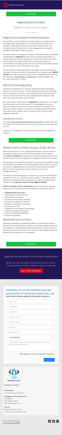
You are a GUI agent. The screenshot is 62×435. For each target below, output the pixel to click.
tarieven (30, 50)
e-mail (31, 124)
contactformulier (44, 124)
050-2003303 (31, 14)
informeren (54, 165)
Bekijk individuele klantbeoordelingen (15, 411)
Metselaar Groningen (16, 5)
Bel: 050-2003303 (31, 270)
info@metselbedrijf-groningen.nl (15, 393)
